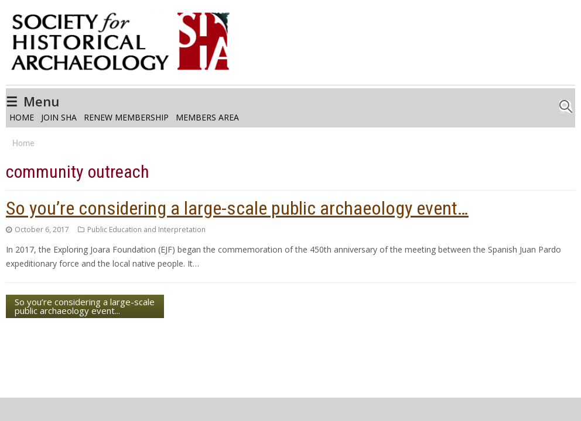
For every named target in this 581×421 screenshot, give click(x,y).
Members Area (207, 117)
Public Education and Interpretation (146, 229)
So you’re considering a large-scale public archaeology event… (237, 208)
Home (21, 117)
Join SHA (59, 117)
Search (565, 103)
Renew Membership (126, 117)
